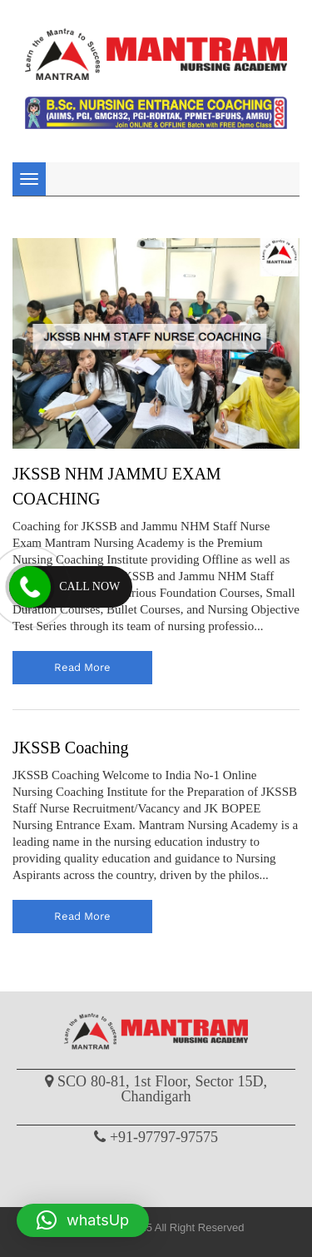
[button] (83, 1220)
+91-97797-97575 (164, 1137)
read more (82, 667)
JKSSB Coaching (70, 747)
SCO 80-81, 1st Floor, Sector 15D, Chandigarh (162, 1089)
